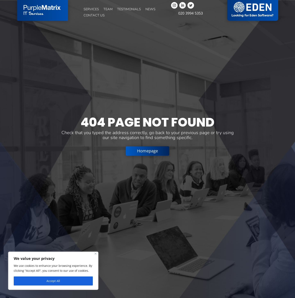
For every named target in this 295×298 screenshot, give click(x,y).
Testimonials (129, 9)
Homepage (147, 151)
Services (91, 9)
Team (108, 9)
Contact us (94, 16)
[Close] (95, 254)
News (150, 9)
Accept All (53, 281)
